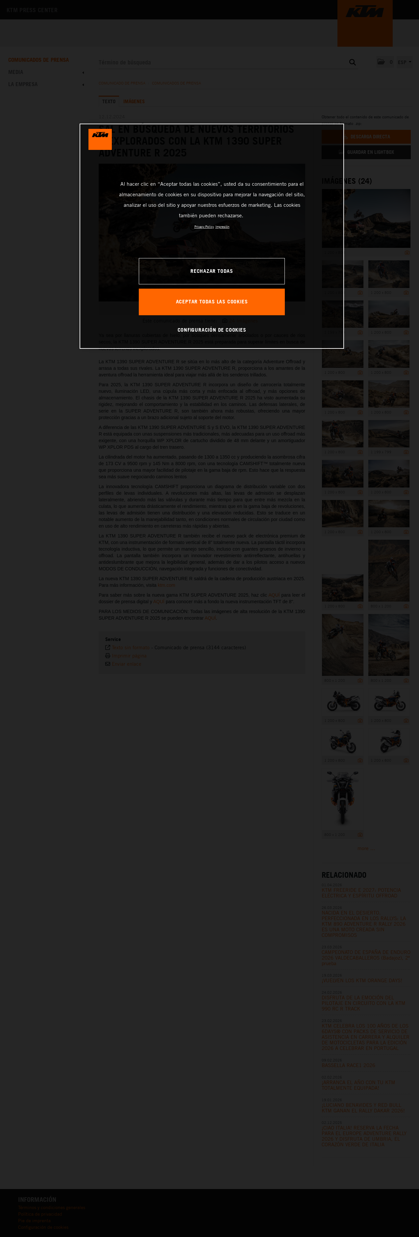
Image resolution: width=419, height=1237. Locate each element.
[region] (212, 236)
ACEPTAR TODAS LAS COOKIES (212, 301)
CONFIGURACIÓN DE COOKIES (212, 329)
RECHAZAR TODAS (211, 271)
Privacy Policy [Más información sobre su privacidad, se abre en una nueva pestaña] (204, 226)
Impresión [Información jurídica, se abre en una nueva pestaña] (222, 226)
